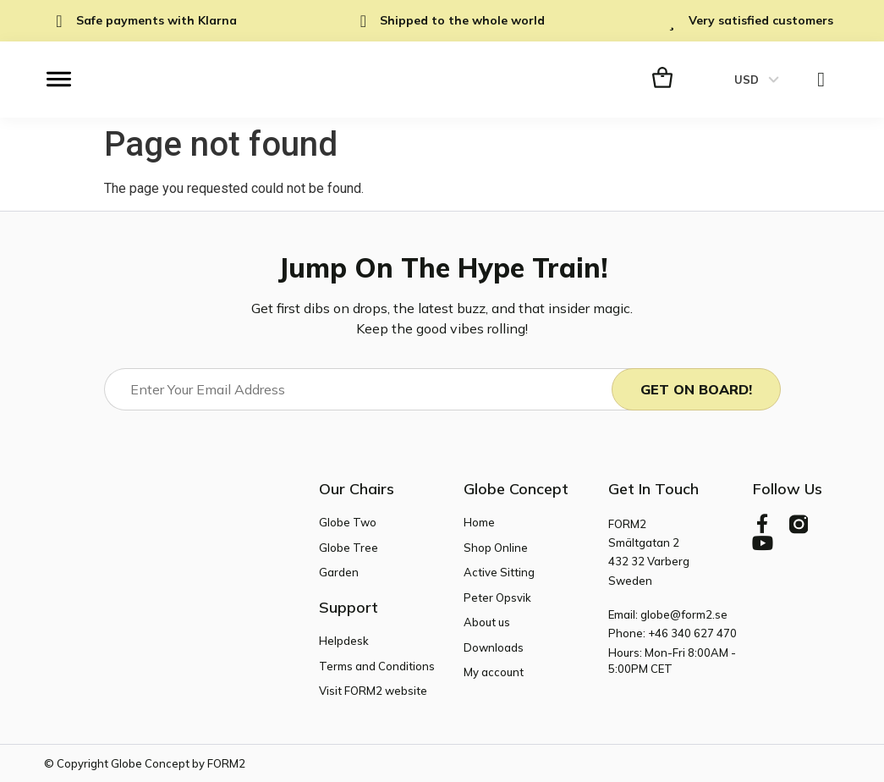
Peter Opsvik (497, 596)
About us (487, 622)
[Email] (372, 389)
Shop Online (496, 546)
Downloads (494, 646)
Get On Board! (696, 389)
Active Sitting (499, 572)
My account (494, 672)
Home (479, 522)
